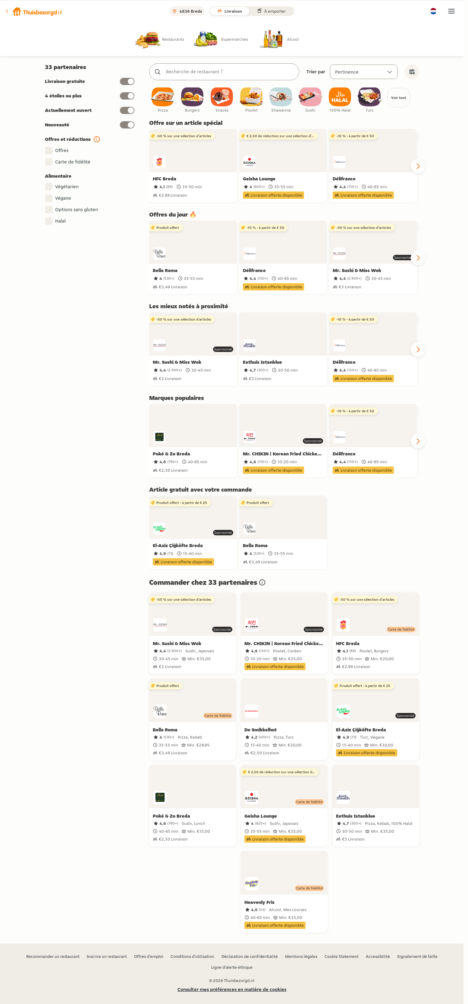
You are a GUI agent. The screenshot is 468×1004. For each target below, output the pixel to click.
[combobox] (230, 71)
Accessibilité (378, 956)
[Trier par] (363, 72)
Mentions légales (301, 956)
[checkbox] (162, 100)
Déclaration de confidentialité (249, 956)
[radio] (164, 39)
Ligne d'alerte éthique (232, 967)
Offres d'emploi (148, 956)
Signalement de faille (417, 956)
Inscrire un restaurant (107, 956)
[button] (33, 11)
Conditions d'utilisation (192, 956)
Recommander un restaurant (53, 956)
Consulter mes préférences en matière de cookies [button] (231, 989)
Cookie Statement (342, 956)
